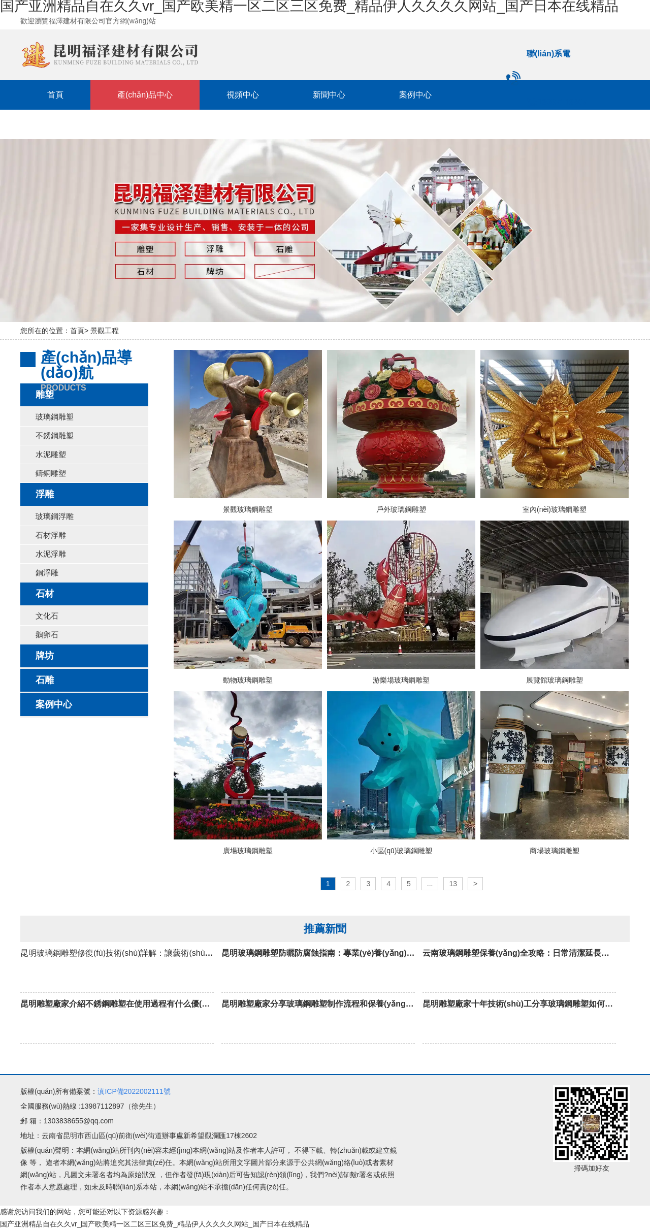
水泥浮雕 (51, 553)
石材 (45, 594)
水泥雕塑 (51, 454)
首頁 (55, 94)
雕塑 (45, 395)
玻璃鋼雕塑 (55, 416)
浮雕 (45, 494)
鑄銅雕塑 (51, 473)
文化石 (47, 615)
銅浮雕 (47, 572)
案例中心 (415, 94)
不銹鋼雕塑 (55, 435)
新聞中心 (329, 94)
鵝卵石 (47, 634)
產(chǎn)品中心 (145, 94)
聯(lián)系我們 (72, 124)
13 (453, 884)
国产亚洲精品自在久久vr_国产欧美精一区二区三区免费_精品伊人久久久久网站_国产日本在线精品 (154, 1224)
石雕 (45, 680)
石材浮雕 (51, 535)
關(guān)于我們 (180, 124)
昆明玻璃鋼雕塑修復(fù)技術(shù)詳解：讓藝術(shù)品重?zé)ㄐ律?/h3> (148, 966)
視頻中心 (242, 94)
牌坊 (45, 656)
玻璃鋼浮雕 (55, 516)
